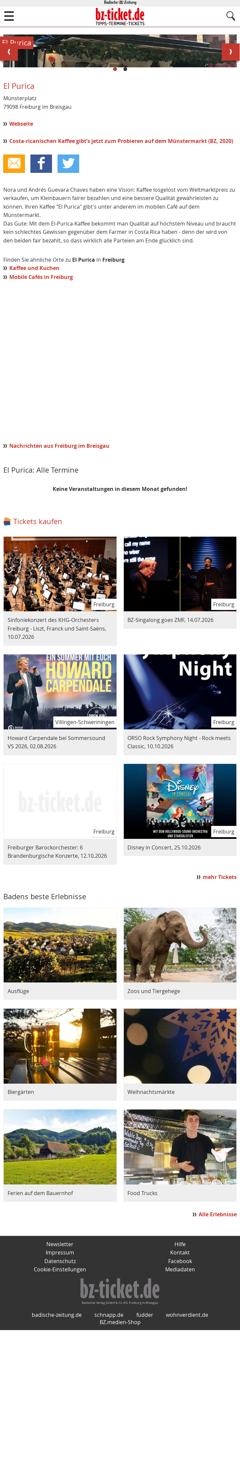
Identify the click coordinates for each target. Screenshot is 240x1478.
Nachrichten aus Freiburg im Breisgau (59, 584)
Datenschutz (60, 1400)
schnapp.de (108, 1462)
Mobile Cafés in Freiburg (41, 415)
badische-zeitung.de (57, 1462)
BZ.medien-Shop (120, 1470)
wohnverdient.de (187, 1462)
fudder (144, 1462)
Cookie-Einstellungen (60, 1408)
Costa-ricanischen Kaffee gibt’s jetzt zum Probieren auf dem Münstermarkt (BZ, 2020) (121, 279)
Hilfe (180, 1383)
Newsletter (59, 1383)
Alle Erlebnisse (218, 1353)
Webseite (21, 262)
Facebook (180, 1400)
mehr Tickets (220, 1016)
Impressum (60, 1391)
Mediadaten (180, 1408)
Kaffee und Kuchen (34, 407)
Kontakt (180, 1391)
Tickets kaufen (37, 660)
